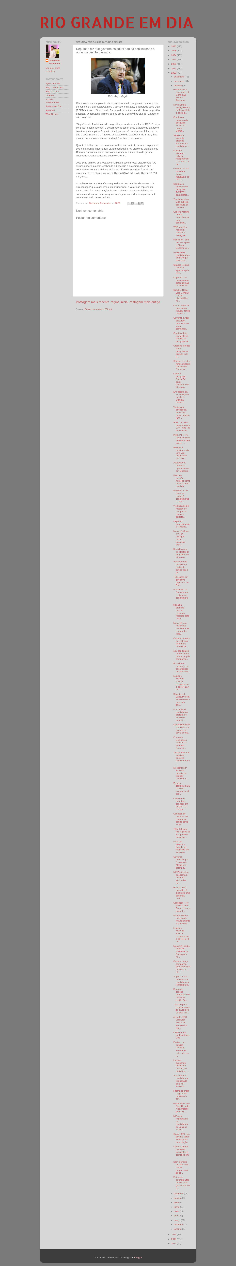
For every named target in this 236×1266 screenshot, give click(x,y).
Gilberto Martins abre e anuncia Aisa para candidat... (181, 217)
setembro (179, 1193)
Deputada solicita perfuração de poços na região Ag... (181, 994)
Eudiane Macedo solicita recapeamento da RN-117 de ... (181, 683)
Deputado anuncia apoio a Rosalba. (181, 524)
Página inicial (119, 302)
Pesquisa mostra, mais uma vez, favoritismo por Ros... (181, 453)
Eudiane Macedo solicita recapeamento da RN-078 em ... (181, 935)
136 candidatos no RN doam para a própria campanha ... (181, 655)
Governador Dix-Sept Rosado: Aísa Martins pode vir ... (181, 1107)
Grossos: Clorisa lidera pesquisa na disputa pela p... (181, 351)
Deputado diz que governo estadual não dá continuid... (181, 281)
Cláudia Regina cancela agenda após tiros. (181, 269)
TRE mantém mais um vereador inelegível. (180, 231)
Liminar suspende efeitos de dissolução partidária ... (180, 1065)
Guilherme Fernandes (54, 62)
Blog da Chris (52, 91)
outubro (178, 85)
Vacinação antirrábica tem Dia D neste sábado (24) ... (181, 412)
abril (176, 1215)
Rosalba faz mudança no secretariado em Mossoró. (181, 667)
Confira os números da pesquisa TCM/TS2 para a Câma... (180, 124)
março (177, 1220)
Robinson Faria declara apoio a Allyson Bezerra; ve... (181, 243)
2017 (174, 1243)
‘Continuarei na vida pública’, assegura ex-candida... (181, 203)
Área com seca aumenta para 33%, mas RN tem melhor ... (181, 426)
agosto (177, 1198)
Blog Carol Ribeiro (55, 87)
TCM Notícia (52, 114)
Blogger (138, 1257)
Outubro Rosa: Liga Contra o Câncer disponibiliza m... (181, 295)
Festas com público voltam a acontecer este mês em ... (181, 1049)
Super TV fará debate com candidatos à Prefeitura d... (181, 980)
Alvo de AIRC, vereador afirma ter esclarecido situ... (180, 1022)
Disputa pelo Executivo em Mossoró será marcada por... (181, 699)
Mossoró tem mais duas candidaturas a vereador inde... (181, 628)
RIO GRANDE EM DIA (117, 22)
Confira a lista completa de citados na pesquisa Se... (181, 337)
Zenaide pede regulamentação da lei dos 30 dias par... (181, 1008)
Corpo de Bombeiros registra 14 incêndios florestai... (180, 742)
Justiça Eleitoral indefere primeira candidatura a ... (181, 758)
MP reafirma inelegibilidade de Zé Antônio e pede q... (181, 109)
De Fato (50, 95)
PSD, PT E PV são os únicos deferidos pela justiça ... (181, 439)
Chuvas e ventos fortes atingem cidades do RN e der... (181, 365)
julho (176, 1202)
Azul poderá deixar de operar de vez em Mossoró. (181, 466)
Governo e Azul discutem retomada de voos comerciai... (181, 323)
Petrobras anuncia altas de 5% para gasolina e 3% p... (181, 1182)
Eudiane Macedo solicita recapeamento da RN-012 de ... (181, 157)
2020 (174, 73)
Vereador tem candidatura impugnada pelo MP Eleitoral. (180, 1081)
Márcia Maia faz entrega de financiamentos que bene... (181, 919)
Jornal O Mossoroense (52, 100)
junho (177, 1207)
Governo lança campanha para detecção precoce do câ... (181, 966)
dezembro (179, 76)
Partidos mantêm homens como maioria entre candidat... (181, 480)
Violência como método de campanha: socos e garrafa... (181, 511)
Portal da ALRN (53, 106)
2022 (174, 64)
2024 (174, 55)
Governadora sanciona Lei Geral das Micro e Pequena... (181, 95)
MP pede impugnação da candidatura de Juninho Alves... (180, 1123)
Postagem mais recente (92, 302)
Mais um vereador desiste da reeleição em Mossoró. (181, 847)
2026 (174, 46)
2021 (174, 68)
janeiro (177, 1229)
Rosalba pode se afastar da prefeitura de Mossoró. (181, 553)
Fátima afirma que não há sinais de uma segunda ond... (181, 893)
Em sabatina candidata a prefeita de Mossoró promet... (180, 715)
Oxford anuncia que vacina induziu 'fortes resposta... (181, 309)
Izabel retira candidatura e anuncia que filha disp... (181, 256)
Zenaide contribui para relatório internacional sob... (181, 788)
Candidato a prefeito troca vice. (181, 1035)
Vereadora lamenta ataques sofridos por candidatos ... (181, 141)
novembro (179, 81)
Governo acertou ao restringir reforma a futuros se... (181, 642)
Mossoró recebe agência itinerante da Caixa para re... (181, 951)
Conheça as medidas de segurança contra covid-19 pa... (181, 819)
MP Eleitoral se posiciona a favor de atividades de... (181, 877)
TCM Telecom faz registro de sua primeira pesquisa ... (181, 833)
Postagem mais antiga (144, 302)
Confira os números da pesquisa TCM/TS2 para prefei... (181, 189)
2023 (174, 59)
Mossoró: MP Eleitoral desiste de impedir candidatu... (180, 773)
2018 (174, 1239)
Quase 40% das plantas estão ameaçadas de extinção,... (181, 1138)
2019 (174, 1234)
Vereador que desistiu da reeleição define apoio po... (180, 567)
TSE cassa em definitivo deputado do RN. (180, 581)
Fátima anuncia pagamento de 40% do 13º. (181, 1095)
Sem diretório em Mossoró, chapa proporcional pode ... (181, 1167)
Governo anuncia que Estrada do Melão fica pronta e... (180, 862)
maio (177, 1211)
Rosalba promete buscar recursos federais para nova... (181, 612)
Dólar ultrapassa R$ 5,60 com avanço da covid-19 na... (181, 728)
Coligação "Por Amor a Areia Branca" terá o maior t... (181, 907)
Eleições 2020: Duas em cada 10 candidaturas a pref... (181, 496)
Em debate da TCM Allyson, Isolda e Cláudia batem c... (181, 397)
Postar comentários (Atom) (98, 309)
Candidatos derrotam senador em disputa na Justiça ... (180, 804)
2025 (174, 50)
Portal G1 (50, 110)
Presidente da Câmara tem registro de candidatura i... (180, 595)
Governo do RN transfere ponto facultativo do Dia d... (181, 174)
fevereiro (178, 1224)
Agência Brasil (53, 83)
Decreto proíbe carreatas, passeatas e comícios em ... (181, 1152)
